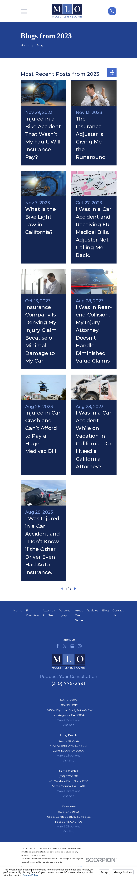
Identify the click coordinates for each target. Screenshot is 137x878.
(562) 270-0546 (68, 740)
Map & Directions (68, 720)
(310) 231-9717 (68, 705)
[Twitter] (65, 646)
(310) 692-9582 (68, 776)
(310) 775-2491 (68, 683)
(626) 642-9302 (68, 811)
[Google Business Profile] (72, 646)
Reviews (92, 610)
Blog (105, 610)
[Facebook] (57, 646)
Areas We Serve (79, 615)
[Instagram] (80, 646)
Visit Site (68, 725)
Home (17, 610)
